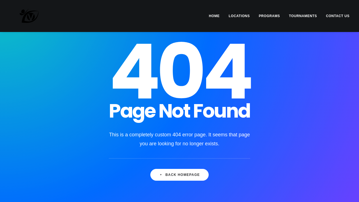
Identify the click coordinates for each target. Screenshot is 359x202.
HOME (214, 16)
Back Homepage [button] (179, 175)
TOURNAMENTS (303, 16)
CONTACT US (337, 16)
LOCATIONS (239, 16)
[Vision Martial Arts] (20, 16)
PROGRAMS (269, 16)
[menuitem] (216, 16)
